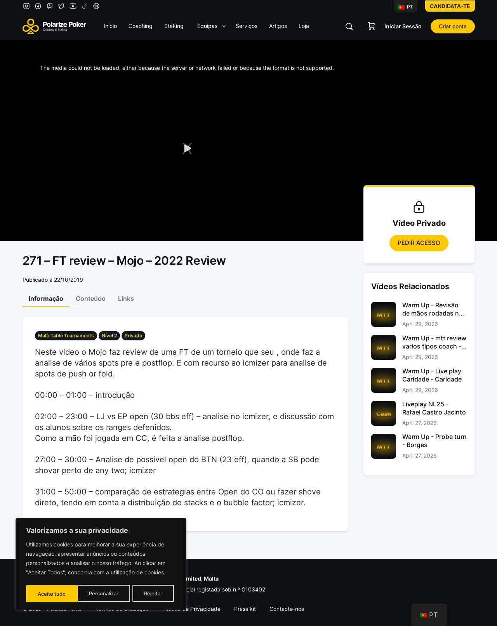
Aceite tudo (150, 593)
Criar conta (453, 26)
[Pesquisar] (349, 26)
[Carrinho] (372, 26)
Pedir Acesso (419, 242)
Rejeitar (101, 593)
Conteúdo (91, 298)
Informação (46, 298)
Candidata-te (450, 6)
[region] (101, 565)
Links (126, 298)
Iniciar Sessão (403, 26)
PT (405, 7)
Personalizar (52, 593)
